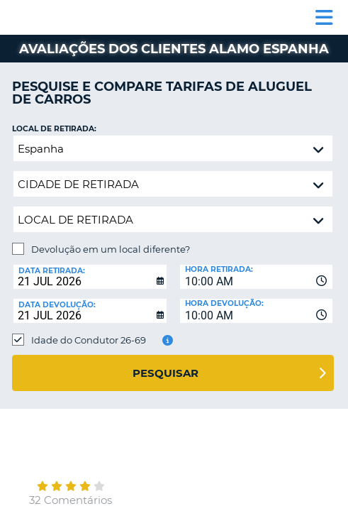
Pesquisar (165, 373)
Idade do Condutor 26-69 (88, 340)
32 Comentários (70, 500)
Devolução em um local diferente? (110, 249)
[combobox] (256, 277)
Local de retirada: (54, 128)
